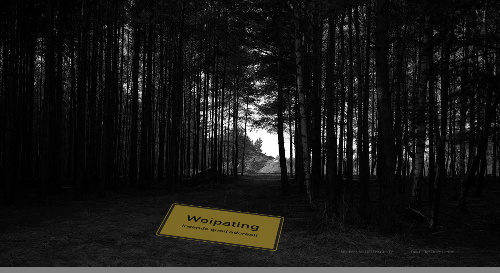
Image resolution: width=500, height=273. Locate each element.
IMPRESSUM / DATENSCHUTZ (366, 251)
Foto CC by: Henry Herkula (433, 251)
